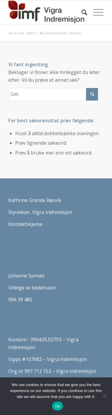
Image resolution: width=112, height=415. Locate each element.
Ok (57, 406)
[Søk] (81, 12)
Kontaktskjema (25, 224)
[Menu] (95, 12)
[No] (105, 396)
